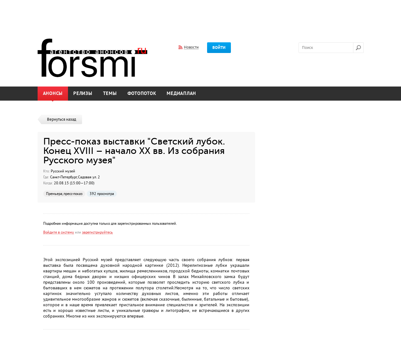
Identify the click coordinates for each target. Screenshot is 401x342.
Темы (110, 93)
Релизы (82, 93)
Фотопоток (142, 93)
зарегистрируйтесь (97, 232)
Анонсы (53, 93)
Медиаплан (181, 93)
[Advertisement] (200, 15)
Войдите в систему (58, 232)
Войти (219, 47)
